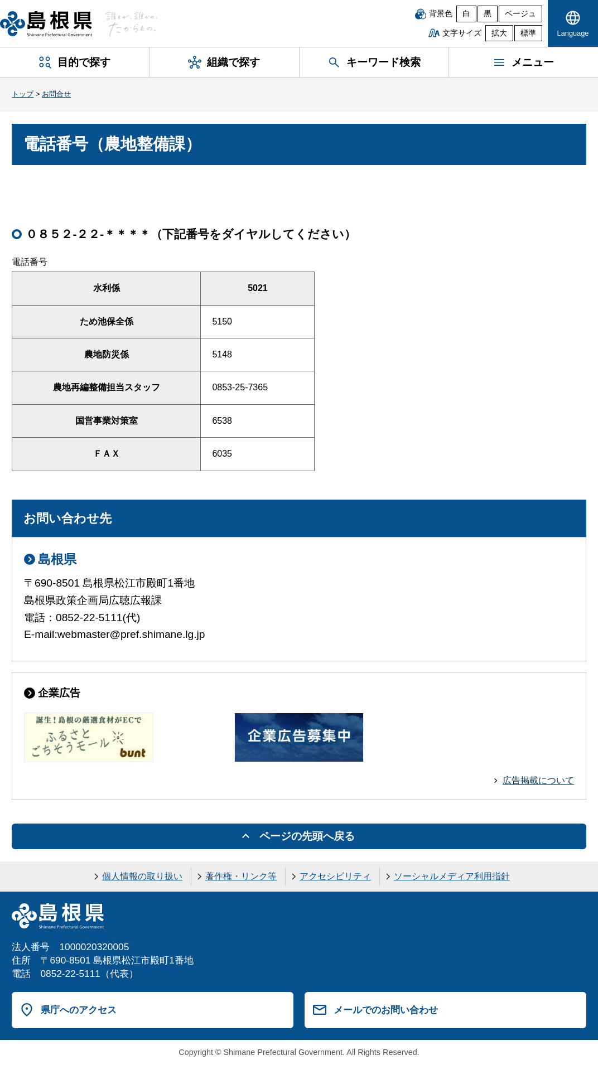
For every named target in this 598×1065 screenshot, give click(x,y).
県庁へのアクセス (79, 1009)
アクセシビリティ (335, 876)
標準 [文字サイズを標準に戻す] (528, 33)
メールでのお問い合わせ (386, 1009)
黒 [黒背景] (487, 13)
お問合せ (56, 94)
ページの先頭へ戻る (307, 836)
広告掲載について (538, 780)
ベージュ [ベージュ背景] (520, 13)
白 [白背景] (466, 13)
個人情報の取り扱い (142, 876)
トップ (22, 94)
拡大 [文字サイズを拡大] (499, 33)
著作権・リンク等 (241, 876)
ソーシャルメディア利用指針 (452, 876)
